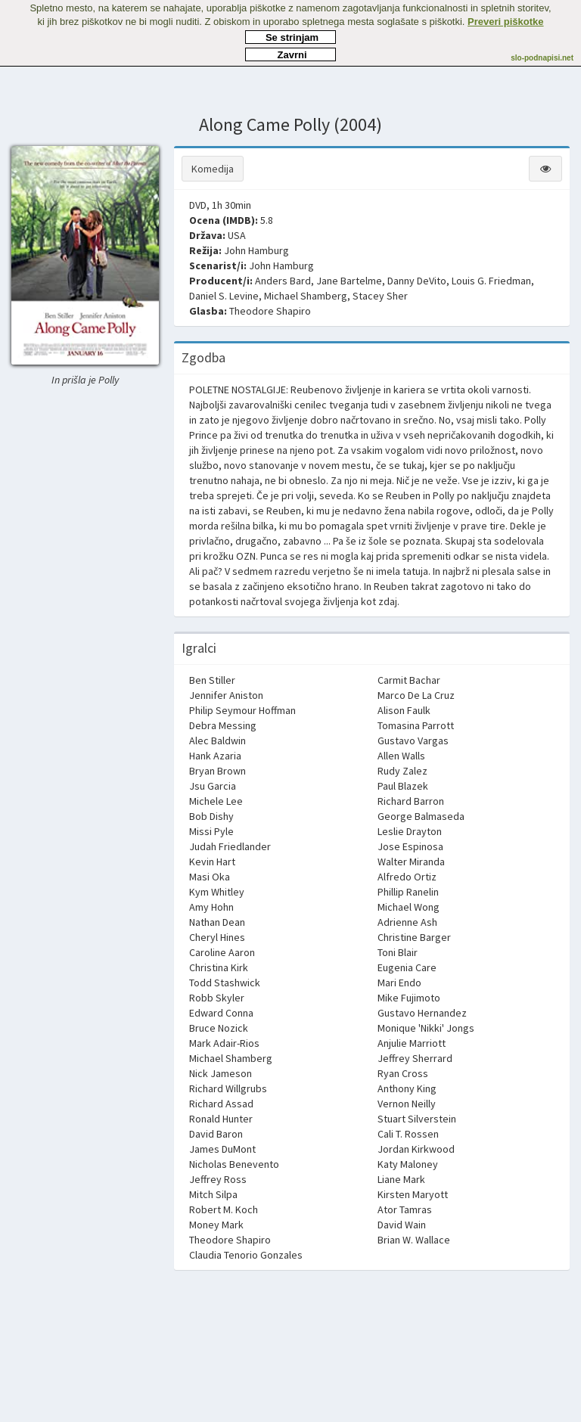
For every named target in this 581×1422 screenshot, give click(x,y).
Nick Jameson (220, 1073)
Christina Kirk (218, 967)
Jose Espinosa (410, 846)
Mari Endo (399, 982)
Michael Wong (408, 907)
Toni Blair (397, 952)
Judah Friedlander (230, 846)
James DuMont (222, 1149)
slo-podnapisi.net (542, 58)
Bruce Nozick (218, 1028)
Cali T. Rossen (408, 1134)
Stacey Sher (380, 296)
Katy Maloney (407, 1164)
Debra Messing (222, 725)
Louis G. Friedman (491, 280)
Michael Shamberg (305, 296)
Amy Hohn (211, 907)
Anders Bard (283, 280)
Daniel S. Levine (224, 296)
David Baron (216, 1134)
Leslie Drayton (409, 831)
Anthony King (407, 1088)
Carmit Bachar (408, 680)
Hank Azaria (215, 755)
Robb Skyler (216, 997)
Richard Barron (410, 801)
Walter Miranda (411, 861)
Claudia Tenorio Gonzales (246, 1255)
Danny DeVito (416, 280)
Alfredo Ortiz (407, 876)
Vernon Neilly (406, 1103)
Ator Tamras (404, 1209)
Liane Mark (401, 1179)
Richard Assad (221, 1103)
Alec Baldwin (217, 740)
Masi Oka (209, 876)
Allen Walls (401, 755)
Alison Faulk (403, 710)
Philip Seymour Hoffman (242, 710)
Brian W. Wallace (413, 1240)
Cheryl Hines (217, 937)
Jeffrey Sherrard (414, 1058)
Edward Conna (221, 1013)
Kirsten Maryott (412, 1194)
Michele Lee (216, 801)
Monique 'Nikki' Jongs (425, 1028)
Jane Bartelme (349, 280)
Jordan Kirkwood (416, 1149)
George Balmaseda (420, 816)
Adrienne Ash (407, 922)
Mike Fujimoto (408, 997)
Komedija (212, 168)
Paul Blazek (402, 786)
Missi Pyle (211, 831)
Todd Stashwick (224, 982)
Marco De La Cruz (416, 695)
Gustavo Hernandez (422, 1013)
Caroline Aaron (222, 952)
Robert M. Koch (223, 1209)
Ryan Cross (402, 1073)
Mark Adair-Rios (224, 1043)
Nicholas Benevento (234, 1164)
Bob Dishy (211, 816)
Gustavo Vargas (413, 740)
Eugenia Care (407, 967)
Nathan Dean (217, 922)
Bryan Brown (217, 771)
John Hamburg (256, 250)
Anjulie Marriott (411, 1043)
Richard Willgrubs (228, 1088)
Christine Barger (414, 937)
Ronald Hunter (221, 1118)
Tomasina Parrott (415, 725)
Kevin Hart (212, 861)
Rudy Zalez (402, 771)
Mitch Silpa (213, 1194)
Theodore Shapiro (270, 311)
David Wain (401, 1224)
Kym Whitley (216, 892)
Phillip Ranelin (408, 892)
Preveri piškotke (505, 21)
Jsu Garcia (212, 786)
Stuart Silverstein (416, 1118)
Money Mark (216, 1224)
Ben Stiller (212, 680)
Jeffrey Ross (218, 1179)
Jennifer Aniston (226, 695)
